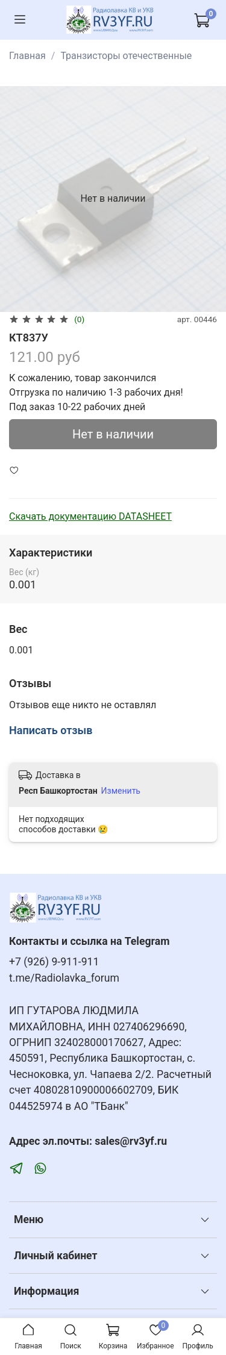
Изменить (120, 791)
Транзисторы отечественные (126, 55)
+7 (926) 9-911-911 (54, 962)
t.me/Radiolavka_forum (64, 978)
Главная (27, 55)
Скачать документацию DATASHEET (90, 516)
